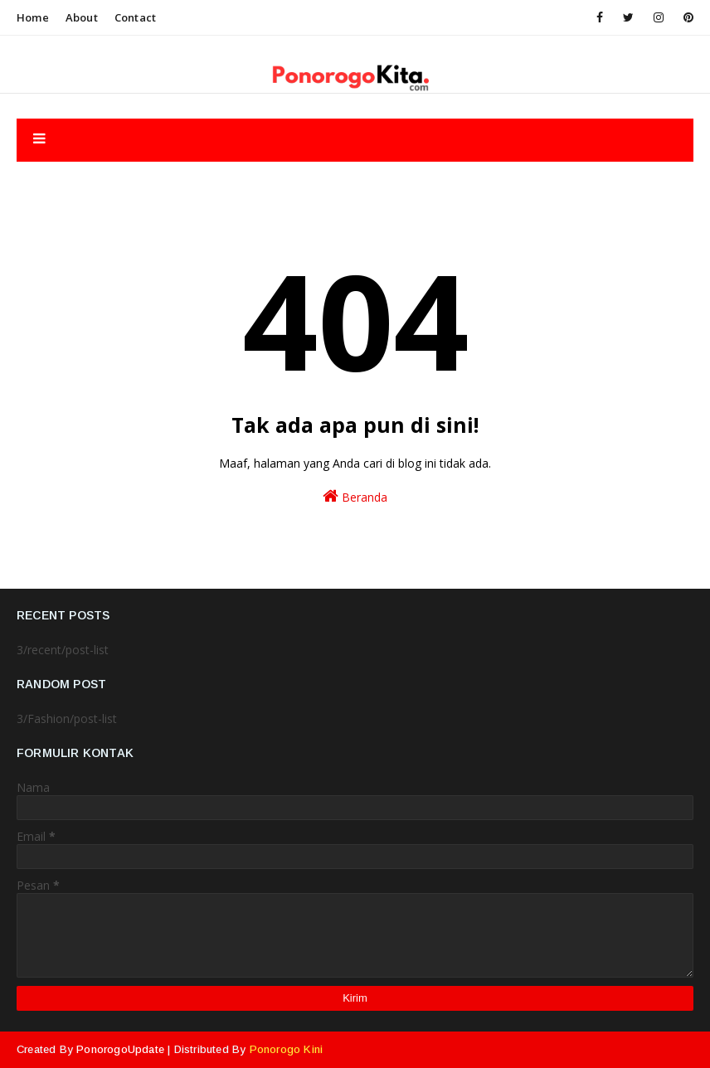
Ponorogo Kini (286, 1049)
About (82, 17)
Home (33, 17)
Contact (135, 17)
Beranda (355, 496)
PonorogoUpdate (120, 1049)
